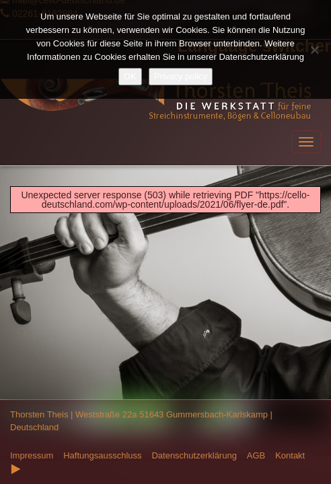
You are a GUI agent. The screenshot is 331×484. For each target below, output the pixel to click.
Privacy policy (180, 76)
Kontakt (290, 455)
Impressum (31, 455)
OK (130, 76)
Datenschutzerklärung (193, 455)
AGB (256, 455)
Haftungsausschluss (102, 455)
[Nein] (314, 49)
